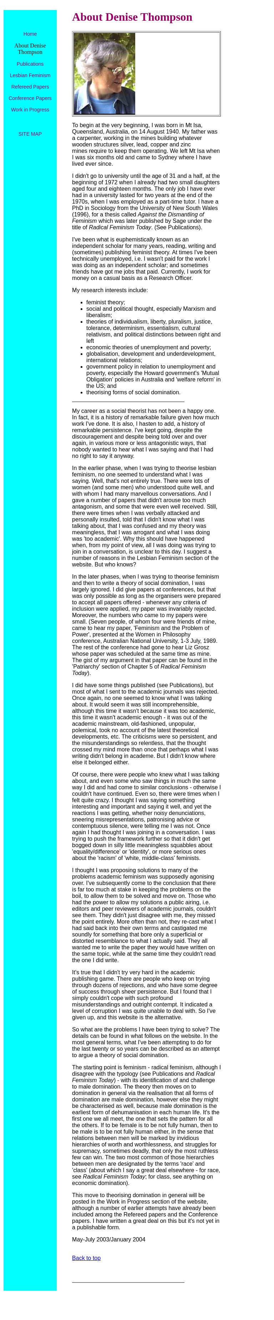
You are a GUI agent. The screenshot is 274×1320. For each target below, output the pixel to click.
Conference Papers (30, 98)
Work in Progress (30, 109)
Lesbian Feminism (30, 75)
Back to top (86, 1258)
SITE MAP (30, 134)
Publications (30, 64)
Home (30, 34)
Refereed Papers (30, 87)
